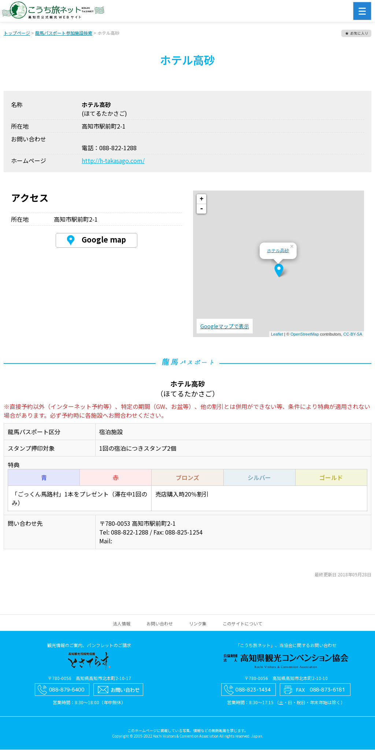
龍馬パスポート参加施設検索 (63, 33)
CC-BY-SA (352, 334)
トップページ (17, 33)
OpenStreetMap (304, 334)
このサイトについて (242, 624)
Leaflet (277, 334)
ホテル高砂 (278, 251)
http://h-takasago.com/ (113, 160)
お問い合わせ (159, 624)
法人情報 (121, 624)
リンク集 (198, 624)
